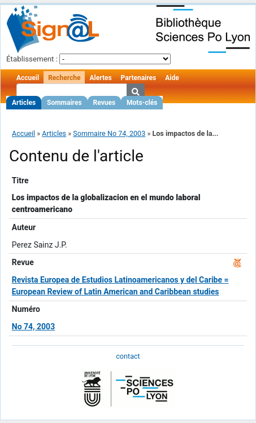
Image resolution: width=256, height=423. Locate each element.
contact (128, 356)
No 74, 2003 (33, 326)
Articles (24, 103)
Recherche (64, 78)
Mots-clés (142, 103)
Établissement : (32, 59)
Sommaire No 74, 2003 (109, 133)
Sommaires (64, 103)
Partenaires (139, 78)
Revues (104, 103)
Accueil (27, 78)
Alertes (100, 78)
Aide (172, 78)
